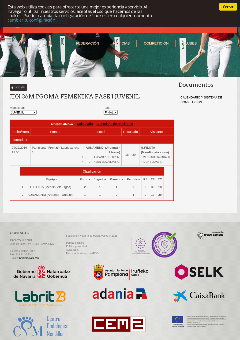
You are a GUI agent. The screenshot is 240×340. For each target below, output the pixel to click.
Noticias (121, 43)
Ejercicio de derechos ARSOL (83, 253)
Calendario (85, 124)
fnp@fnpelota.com (29, 258)
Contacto (220, 43)
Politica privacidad (76, 246)
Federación (87, 43)
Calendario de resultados (114, 124)
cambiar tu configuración (31, 20)
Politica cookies (75, 242)
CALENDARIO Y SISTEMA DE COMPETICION (201, 100)
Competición (156, 43)
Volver (20, 87)
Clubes (190, 43)
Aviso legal (72, 249)
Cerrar (228, 6)
